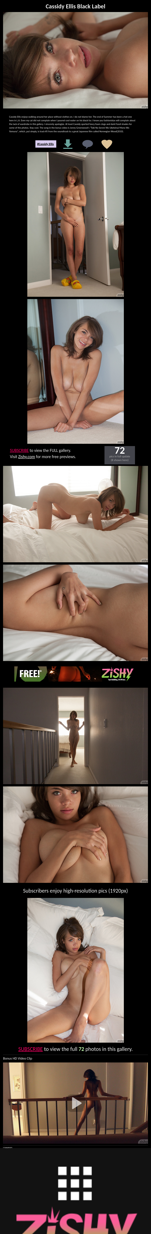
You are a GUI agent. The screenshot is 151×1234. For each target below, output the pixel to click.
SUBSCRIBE (19, 450)
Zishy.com (26, 456)
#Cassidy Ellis (45, 144)
